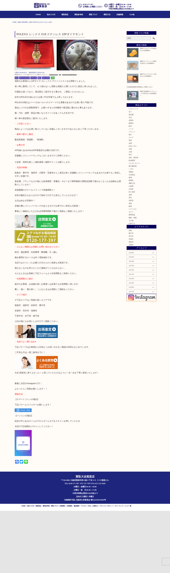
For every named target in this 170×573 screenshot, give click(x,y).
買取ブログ (93, 14)
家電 (130, 240)
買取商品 (64, 14)
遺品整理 (76, 568)
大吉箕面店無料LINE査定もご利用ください (140, 149)
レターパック (133, 171)
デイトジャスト (24, 140)
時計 (39, 140)
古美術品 (132, 237)
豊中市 (131, 295)
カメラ (131, 200)
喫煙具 (131, 242)
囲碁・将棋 (133, 280)
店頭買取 (62, 568)
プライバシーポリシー (106, 568)
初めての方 (51, 14)
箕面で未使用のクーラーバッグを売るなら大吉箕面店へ (148, 155)
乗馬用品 (132, 277)
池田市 (131, 304)
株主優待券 (133, 228)
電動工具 (132, 245)
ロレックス (45, 140)
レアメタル (133, 271)
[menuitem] (38, 14)
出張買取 (69, 568)
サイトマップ (119, 568)
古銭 (130, 211)
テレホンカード (134, 225)
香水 (130, 260)
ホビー (131, 274)
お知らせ (132, 285)
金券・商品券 (133, 220)
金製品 (131, 182)
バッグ (131, 191)
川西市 (131, 307)
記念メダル (133, 208)
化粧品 (131, 262)
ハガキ (131, 231)
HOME (38, 14)
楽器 (130, 257)
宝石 (130, 180)
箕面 (52, 140)
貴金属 (131, 177)
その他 (131, 14)
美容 (130, 265)
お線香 (131, 248)
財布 (130, 188)
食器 (130, 202)
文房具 (131, 251)
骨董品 (131, 234)
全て (16, 140)
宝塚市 (131, 301)
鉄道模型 (132, 222)
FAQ (89, 568)
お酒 (130, 214)
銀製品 (131, 185)
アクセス (83, 568)
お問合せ (95, 568)
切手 (130, 217)
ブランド (33, 140)
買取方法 (107, 14)
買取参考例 (78, 14)
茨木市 (131, 298)
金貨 (130, 205)
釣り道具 (132, 254)
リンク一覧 (127, 568)
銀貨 (130, 268)
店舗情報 (119, 14)
